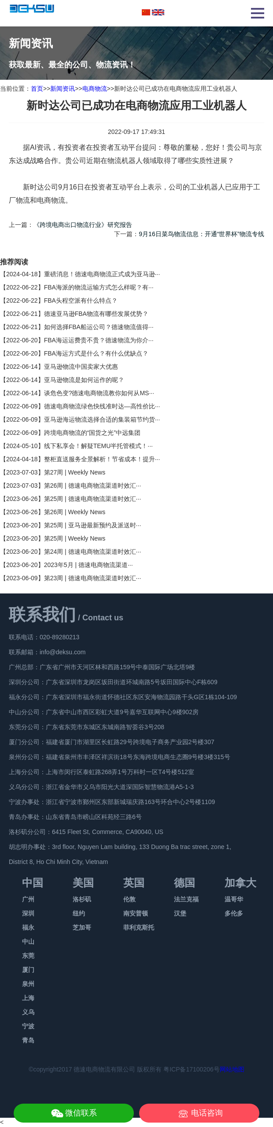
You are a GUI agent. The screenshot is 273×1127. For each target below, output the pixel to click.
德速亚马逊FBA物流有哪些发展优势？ (96, 313)
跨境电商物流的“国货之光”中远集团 (92, 432)
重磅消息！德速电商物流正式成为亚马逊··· (102, 274)
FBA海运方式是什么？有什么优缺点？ (96, 353)
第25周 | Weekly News (75, 538)
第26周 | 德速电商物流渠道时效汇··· (92, 485)
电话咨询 (207, 1112)
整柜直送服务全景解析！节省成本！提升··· (102, 459)
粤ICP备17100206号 (191, 1069)
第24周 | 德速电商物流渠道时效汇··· (92, 551)
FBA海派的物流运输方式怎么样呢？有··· (99, 287)
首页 (37, 88)
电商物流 (94, 88)
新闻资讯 (62, 88)
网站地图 (232, 1069)
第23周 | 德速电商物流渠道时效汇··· (92, 578)
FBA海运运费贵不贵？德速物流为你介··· (99, 340)
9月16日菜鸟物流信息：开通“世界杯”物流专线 (201, 233)
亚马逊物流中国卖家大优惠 (81, 366)
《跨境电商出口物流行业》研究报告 (82, 224)
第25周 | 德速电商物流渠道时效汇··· (92, 498)
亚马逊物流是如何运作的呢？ (84, 379)
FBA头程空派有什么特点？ (81, 300)
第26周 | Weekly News (75, 511)
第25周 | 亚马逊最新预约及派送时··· (92, 525)
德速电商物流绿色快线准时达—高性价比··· (102, 406)
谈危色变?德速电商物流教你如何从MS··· (99, 393)
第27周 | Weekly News (75, 472)
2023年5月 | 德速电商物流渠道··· (88, 564)
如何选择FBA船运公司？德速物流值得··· (99, 326)
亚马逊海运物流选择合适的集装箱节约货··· (102, 419)
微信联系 (81, 1112)
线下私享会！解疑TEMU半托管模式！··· (98, 445)
